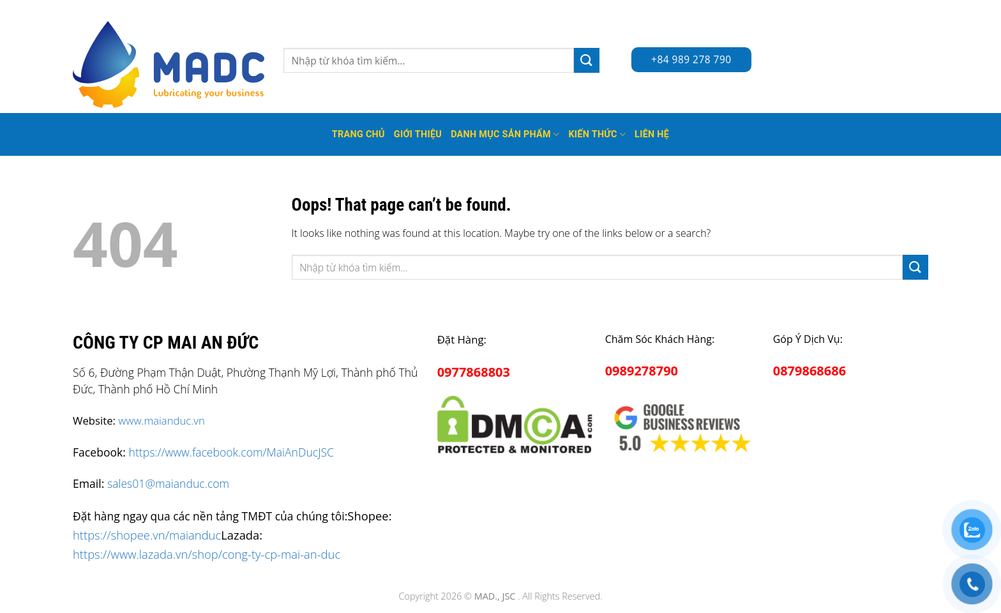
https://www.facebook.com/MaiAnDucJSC (231, 452)
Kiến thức (597, 134)
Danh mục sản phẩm (505, 134)
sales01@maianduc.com (168, 483)
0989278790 (641, 370)
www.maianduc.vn (161, 420)
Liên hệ (652, 134)
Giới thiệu (418, 134)
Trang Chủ (358, 134)
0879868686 (809, 370)
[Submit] (586, 60)
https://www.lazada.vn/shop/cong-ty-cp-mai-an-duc (206, 554)
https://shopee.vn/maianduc (147, 535)
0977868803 (473, 372)
